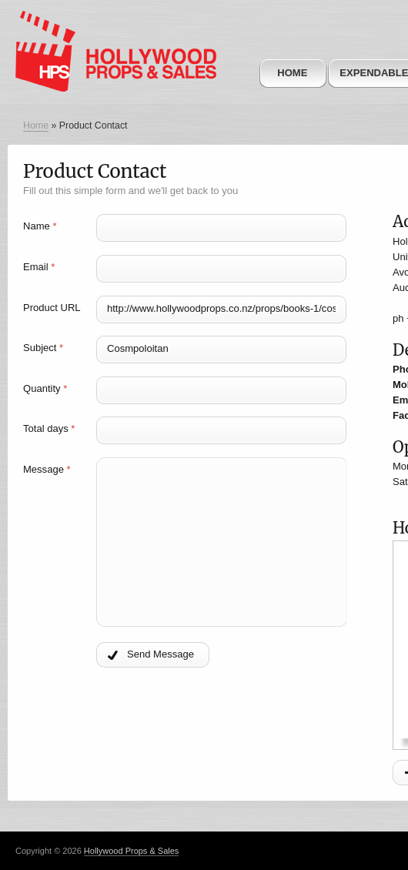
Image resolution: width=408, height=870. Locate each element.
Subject (43, 347)
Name (39, 226)
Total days (49, 428)
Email (39, 267)
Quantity (45, 388)
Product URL (52, 307)
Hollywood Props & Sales (131, 850)
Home (292, 73)
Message (47, 469)
